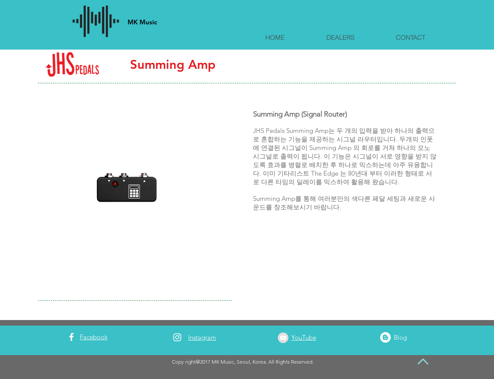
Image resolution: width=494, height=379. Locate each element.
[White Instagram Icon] (177, 337)
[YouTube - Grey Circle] (283, 337)
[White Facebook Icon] (71, 337)
